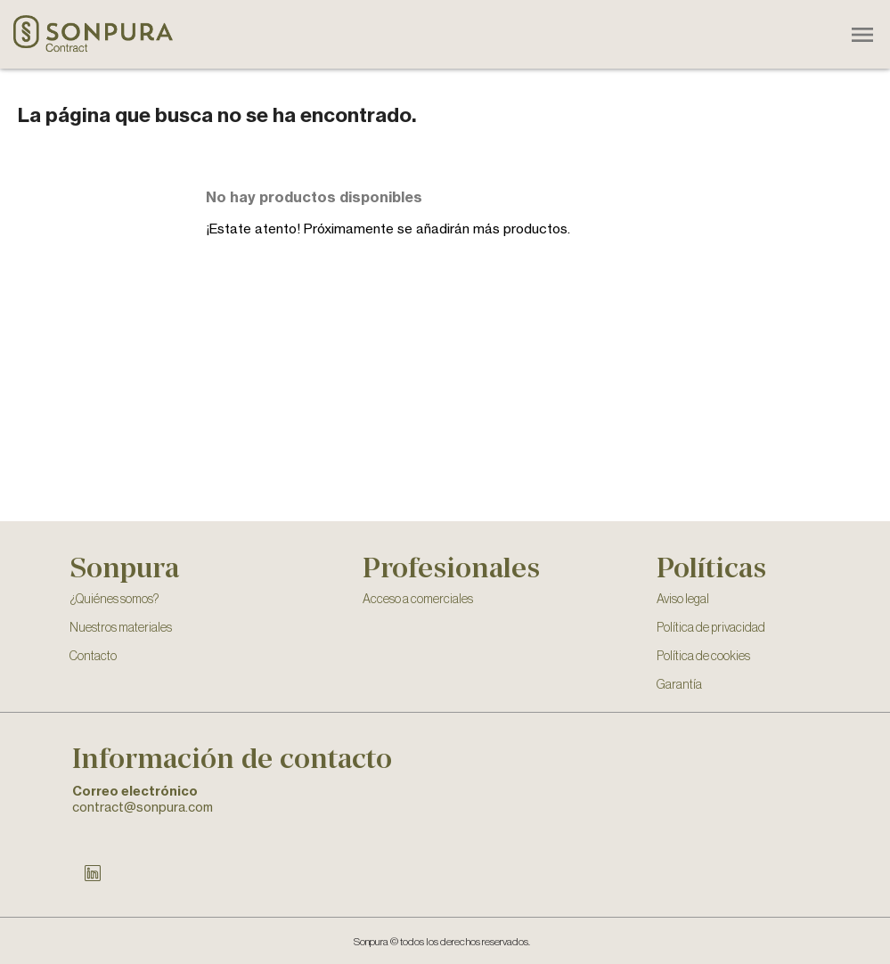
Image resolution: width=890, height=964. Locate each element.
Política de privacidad (711, 628)
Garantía (679, 685)
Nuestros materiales (120, 628)
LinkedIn (92, 873)
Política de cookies (703, 656)
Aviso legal (683, 599)
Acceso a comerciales (418, 599)
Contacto (93, 656)
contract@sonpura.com (142, 806)
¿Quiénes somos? (114, 599)
